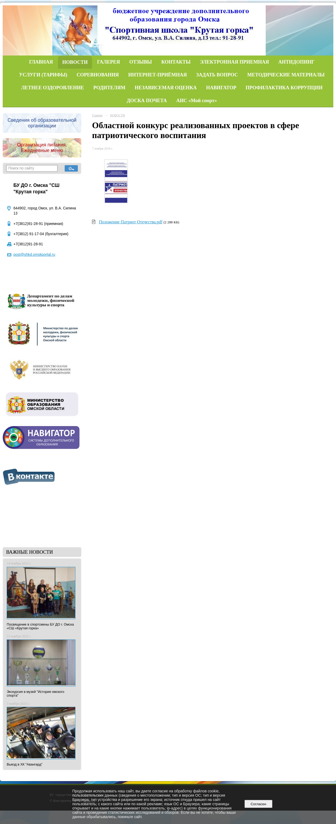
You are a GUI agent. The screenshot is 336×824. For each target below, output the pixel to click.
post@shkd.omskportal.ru (34, 255)
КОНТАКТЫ (176, 62)
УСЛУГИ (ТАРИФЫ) (43, 74)
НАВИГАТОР (221, 87)
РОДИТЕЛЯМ (109, 87)
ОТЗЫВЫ (140, 62)
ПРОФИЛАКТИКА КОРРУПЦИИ (284, 87)
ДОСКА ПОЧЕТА (147, 100)
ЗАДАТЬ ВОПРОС (217, 74)
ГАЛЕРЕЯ (108, 62)
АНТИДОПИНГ (296, 62)
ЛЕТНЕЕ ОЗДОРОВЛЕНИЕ (52, 87)
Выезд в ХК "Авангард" (24, 764)
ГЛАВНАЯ (41, 62)
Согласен (258, 804)
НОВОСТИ (75, 62)
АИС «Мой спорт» (196, 100)
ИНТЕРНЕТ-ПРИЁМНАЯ (157, 74)
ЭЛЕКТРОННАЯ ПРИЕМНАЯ (234, 62)
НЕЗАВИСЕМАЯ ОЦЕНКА (166, 87)
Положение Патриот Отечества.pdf (131, 222)
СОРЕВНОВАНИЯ (97, 74)
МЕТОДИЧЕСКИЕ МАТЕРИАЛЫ (285, 74)
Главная (97, 115)
